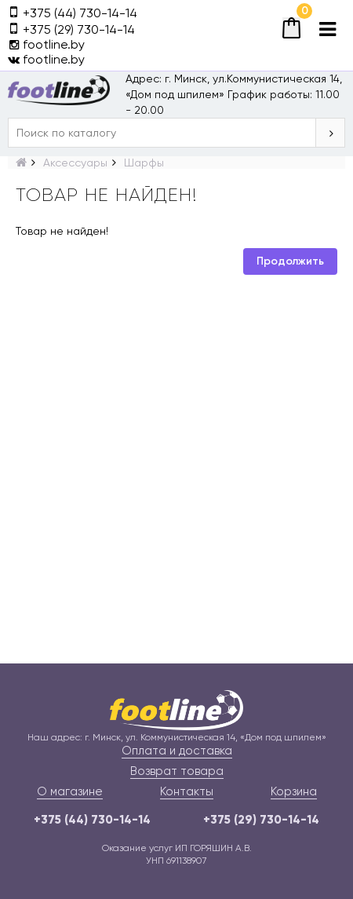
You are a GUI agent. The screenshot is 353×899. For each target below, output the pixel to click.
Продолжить (290, 261)
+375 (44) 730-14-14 (92, 820)
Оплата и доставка (177, 751)
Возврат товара (177, 771)
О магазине (70, 791)
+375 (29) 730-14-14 (261, 820)
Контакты (186, 791)
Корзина (294, 791)
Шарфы (144, 162)
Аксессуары (75, 162)
